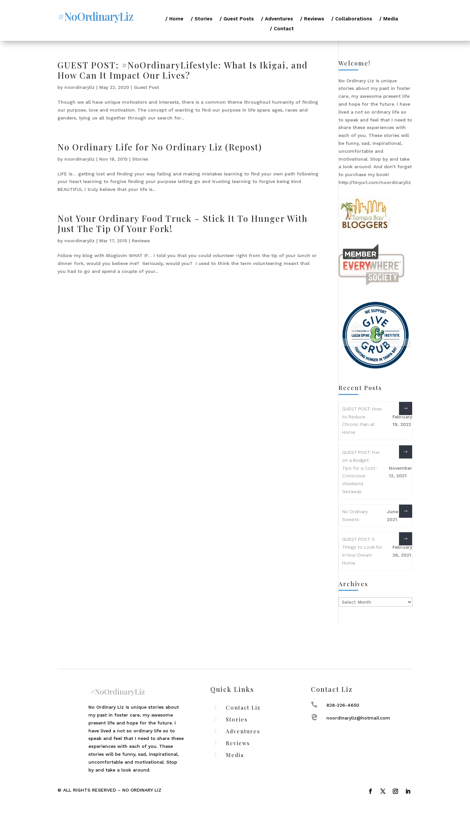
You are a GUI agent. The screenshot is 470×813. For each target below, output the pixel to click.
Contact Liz (243, 707)
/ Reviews (312, 19)
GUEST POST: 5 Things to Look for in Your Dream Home (362, 551)
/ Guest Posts (237, 19)
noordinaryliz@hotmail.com (358, 718)
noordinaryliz (79, 87)
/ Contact (282, 29)
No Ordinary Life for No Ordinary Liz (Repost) (160, 147)
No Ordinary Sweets (355, 515)
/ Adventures (277, 19)
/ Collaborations (351, 19)
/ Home (174, 19)
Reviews (141, 240)
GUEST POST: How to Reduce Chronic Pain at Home (362, 420)
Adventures (243, 731)
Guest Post (146, 87)
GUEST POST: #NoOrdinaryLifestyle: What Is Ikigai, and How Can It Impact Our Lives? (183, 70)
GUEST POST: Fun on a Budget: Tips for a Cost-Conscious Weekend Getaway (361, 472)
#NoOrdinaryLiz (95, 16)
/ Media (388, 19)
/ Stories (201, 19)
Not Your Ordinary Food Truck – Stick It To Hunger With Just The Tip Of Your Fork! (183, 223)
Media (235, 754)
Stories (140, 159)
